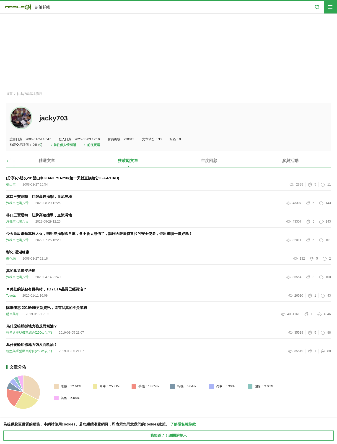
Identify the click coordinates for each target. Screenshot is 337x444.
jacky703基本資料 (29, 94)
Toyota (11, 295)
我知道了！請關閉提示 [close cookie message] (168, 435)
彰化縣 (11, 258)
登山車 (11, 184)
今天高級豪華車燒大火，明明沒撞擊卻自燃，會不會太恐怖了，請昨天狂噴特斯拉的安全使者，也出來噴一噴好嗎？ (99, 234)
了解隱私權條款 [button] (183, 424)
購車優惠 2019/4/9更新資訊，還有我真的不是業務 (46, 308)
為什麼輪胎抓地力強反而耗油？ (31, 326)
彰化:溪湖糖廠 (17, 252)
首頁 (9, 94)
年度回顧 (209, 160)
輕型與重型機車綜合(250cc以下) (29, 332)
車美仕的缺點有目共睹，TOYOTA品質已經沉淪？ (46, 289)
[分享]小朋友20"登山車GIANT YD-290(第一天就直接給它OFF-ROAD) (62, 178)
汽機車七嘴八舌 (17, 203)
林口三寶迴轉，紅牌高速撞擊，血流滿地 (39, 197)
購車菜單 (12, 314)
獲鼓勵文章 (128, 160)
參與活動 (290, 160)
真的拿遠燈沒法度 (20, 271)
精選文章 (47, 160)
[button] (11, 162)
